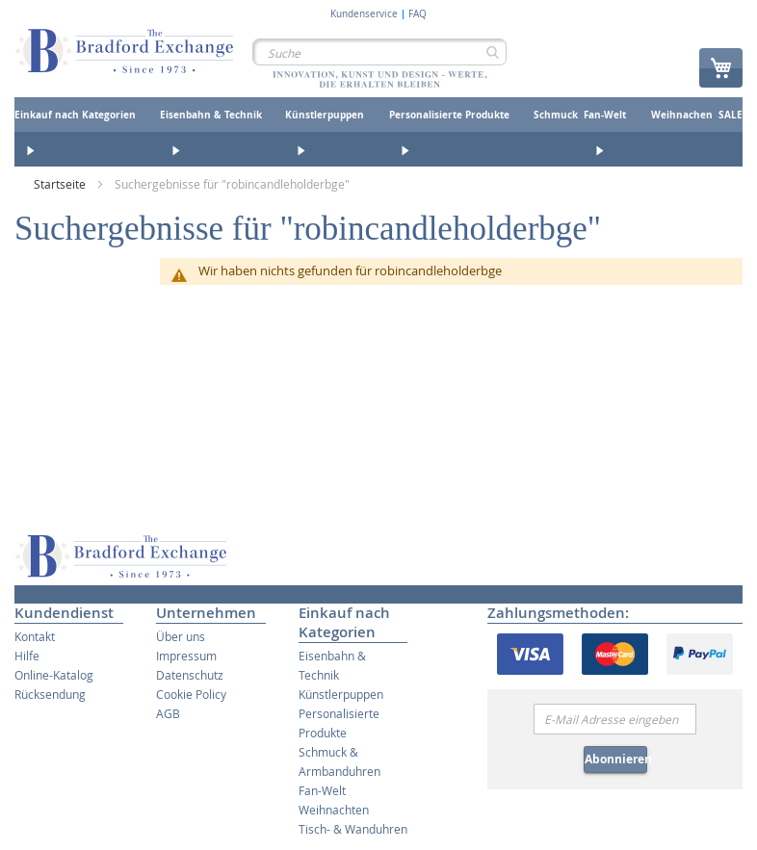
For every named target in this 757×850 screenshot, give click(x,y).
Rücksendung (50, 694)
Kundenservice (364, 14)
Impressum (186, 655)
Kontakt (34, 636)
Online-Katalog (53, 675)
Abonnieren (616, 759)
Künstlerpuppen (341, 694)
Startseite (61, 184)
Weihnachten (334, 809)
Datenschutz (189, 675)
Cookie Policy (191, 694)
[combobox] (380, 52)
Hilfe (26, 655)
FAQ (417, 14)
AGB (168, 713)
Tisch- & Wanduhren (353, 829)
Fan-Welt (322, 790)
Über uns (180, 636)
